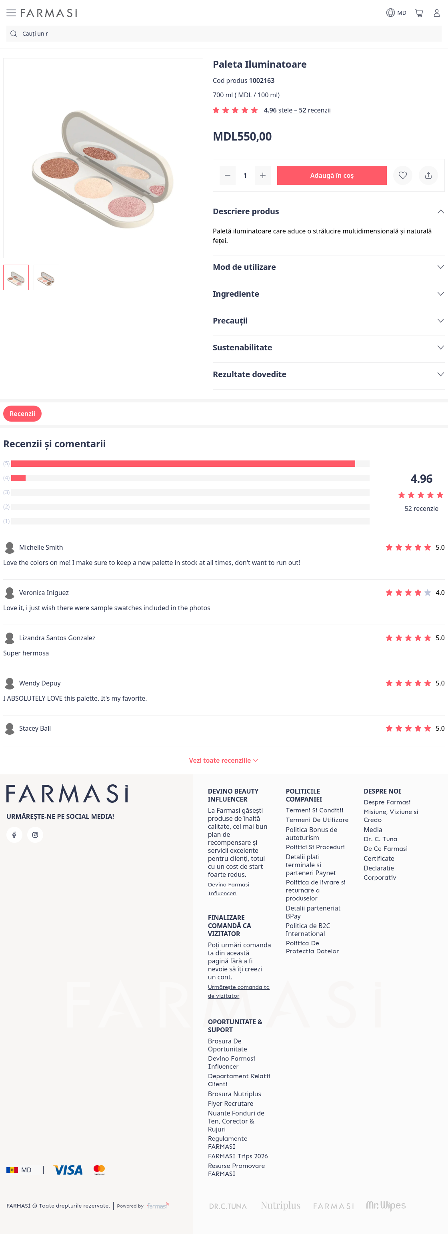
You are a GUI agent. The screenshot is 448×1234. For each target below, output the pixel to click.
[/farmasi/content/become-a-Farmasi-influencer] (240, 1063)
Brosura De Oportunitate (227, 1045)
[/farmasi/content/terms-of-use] (317, 820)
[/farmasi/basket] (419, 13)
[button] (332, 175)
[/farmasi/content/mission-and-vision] (395, 816)
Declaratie (379, 868)
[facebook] (14, 835)
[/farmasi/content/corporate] (380, 878)
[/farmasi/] (49, 13)
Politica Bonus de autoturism (312, 834)
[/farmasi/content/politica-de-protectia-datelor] (318, 947)
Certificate (379, 858)
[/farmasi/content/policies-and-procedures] (315, 847)
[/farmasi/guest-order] (240, 991)
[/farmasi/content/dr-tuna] (380, 839)
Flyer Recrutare (231, 1103)
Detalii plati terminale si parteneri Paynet (311, 865)
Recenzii (22, 413)
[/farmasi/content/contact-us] (240, 1080)
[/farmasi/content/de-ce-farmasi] (386, 849)
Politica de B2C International (308, 930)
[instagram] (35, 835)
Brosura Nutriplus (234, 1094)
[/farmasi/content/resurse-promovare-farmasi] (240, 1170)
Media (373, 830)
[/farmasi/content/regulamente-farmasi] (240, 1143)
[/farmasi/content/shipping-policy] (318, 890)
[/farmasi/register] (240, 889)
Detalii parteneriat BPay (313, 912)
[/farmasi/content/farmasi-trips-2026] (238, 1156)
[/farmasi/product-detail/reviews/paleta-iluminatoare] (224, 760)
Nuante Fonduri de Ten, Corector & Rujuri (236, 1121)
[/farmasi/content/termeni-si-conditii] (315, 810)
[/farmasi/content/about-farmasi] (387, 802)
